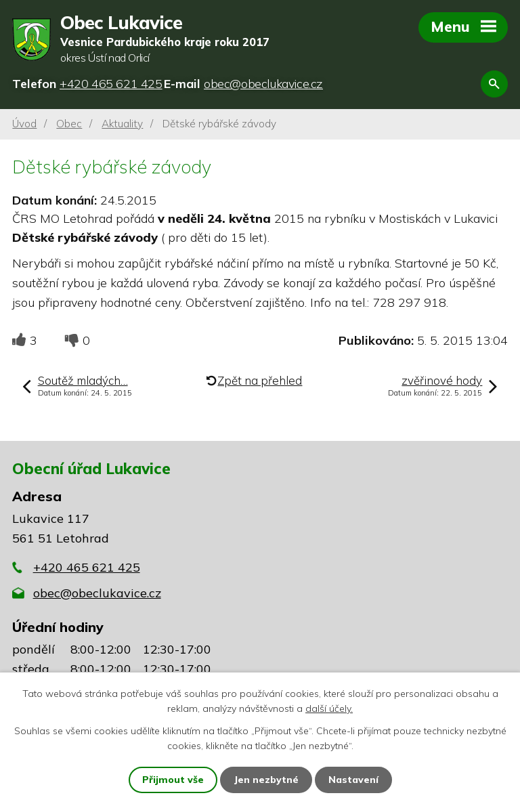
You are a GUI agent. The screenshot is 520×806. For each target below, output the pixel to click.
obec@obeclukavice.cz (97, 593)
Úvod (24, 123)
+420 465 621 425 (86, 567)
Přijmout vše (173, 779)
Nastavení (353, 779)
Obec (69, 123)
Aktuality (122, 123)
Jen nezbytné (266, 779)
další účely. (329, 708)
